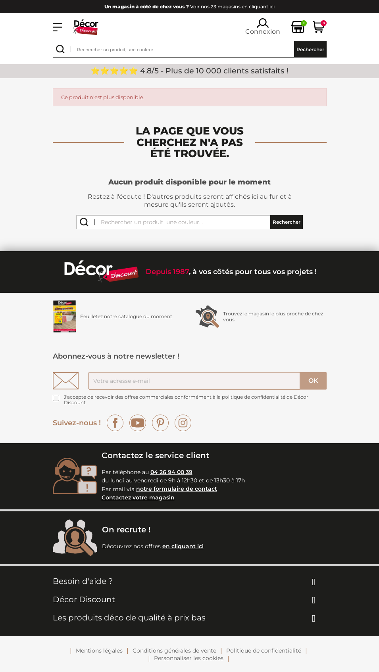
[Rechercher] (190, 49)
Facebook (115, 423)
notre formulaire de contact (176, 489)
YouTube (137, 423)
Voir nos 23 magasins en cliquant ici (189, 7)
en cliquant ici (183, 546)
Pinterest (160, 423)
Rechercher (310, 49)
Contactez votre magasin (138, 497)
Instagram (183, 423)
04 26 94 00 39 (171, 472)
